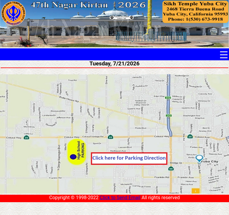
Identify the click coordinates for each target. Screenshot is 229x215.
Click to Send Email (120, 197)
